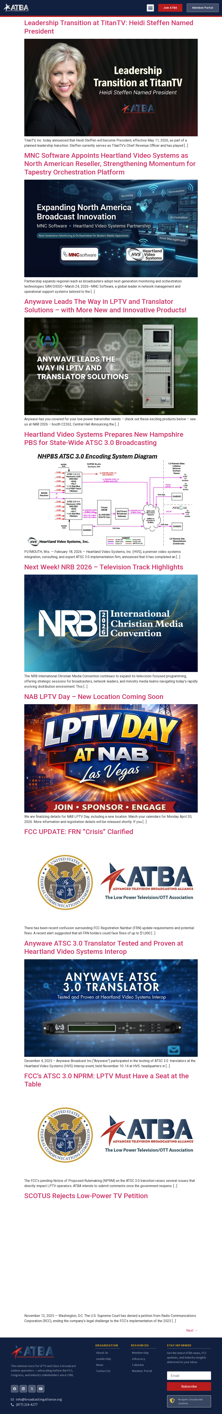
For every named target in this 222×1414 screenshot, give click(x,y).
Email (171, 1369)
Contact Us (103, 1371)
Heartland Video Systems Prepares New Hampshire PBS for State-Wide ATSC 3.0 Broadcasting (103, 438)
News (100, 1365)
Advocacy (138, 1359)
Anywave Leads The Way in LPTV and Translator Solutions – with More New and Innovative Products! (105, 305)
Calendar (138, 1365)
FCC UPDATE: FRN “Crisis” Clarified (78, 832)
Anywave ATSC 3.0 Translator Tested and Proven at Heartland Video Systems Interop (103, 947)
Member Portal (142, 1371)
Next (192, 1330)
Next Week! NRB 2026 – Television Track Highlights (103, 567)
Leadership (103, 1359)
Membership (140, 1353)
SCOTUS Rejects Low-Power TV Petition (86, 1196)
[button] (150, 7)
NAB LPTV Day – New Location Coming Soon (93, 696)
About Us (102, 1353)
